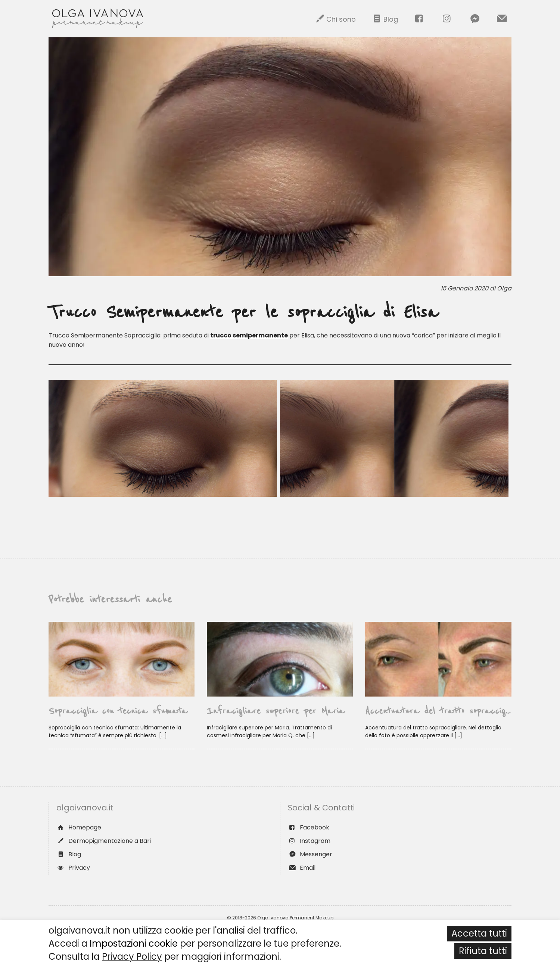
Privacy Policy (132, 956)
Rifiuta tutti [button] (483, 951)
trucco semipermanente (249, 335)
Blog (384, 18)
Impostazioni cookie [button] (134, 943)
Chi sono (335, 18)
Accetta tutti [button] (479, 933)
